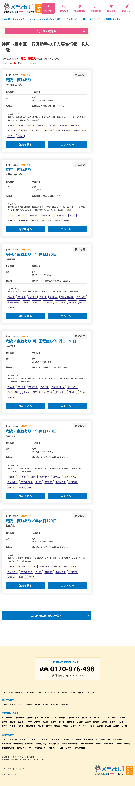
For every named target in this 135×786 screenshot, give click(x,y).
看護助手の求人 (113, 19)
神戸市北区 (86, 717)
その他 (68, 748)
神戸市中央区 (99, 717)
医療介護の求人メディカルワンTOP (18, 19)
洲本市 (29, 721)
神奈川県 (54, 704)
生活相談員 (18, 743)
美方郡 (124, 726)
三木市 (104, 721)
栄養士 (119, 743)
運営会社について (95, 692)
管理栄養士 (108, 743)
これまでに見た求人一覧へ (46, 615)
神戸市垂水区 (73, 717)
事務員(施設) (40, 743)
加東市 (73, 726)
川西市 (120, 721)
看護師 (22, 739)
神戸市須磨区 (60, 717)
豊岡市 (61, 721)
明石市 (12, 721)
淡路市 (57, 726)
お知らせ (81, 692)
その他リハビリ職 (55, 748)
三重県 (45, 704)
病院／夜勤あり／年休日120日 (31, 254)
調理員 (127, 743)
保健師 (99, 743)
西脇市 (88, 721)
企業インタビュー (52, 692)
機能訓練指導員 (8, 748)
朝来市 (49, 726)
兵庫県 (4, 704)
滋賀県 (29, 704)
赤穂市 (80, 721)
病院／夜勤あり (18, 79)
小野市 (4, 726)
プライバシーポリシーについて (14, 768)
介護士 (4, 739)
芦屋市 (37, 721)
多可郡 (100, 726)
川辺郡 (91, 726)
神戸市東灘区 (7, 717)
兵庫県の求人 (72, 19)
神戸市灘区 (20, 717)
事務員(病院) (54, 743)
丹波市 (41, 726)
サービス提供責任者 (37, 748)
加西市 (20, 726)
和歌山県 (64, 704)
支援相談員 (6, 743)
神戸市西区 (112, 717)
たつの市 (82, 726)
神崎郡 (116, 726)
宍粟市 (65, 726)
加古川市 (70, 721)
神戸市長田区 (46, 717)
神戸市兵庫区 (32, 717)
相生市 (53, 721)
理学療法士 (32, 739)
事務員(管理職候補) (70, 743)
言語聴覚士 (56, 739)
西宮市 (20, 721)
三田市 (12, 726)
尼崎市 (4, 721)
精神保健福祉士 (80, 748)
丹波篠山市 (30, 726)
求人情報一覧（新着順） (50, 19)
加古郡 (108, 726)
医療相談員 (117, 739)
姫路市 (122, 717)
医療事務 (29, 743)
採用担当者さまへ (34, 692)
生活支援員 (88, 739)
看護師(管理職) (87, 743)
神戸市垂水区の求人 (92, 19)
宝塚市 (96, 721)
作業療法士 (44, 739)
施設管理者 (21, 748)
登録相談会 (20, 692)
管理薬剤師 (76, 739)
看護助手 (13, 739)
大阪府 (20, 704)
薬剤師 (66, 739)
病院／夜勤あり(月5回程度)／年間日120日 (41, 341)
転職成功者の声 (68, 692)
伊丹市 (45, 721)
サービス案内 (7, 692)
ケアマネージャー (102, 739)
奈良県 (12, 704)
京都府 (37, 704)
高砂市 (112, 721)
